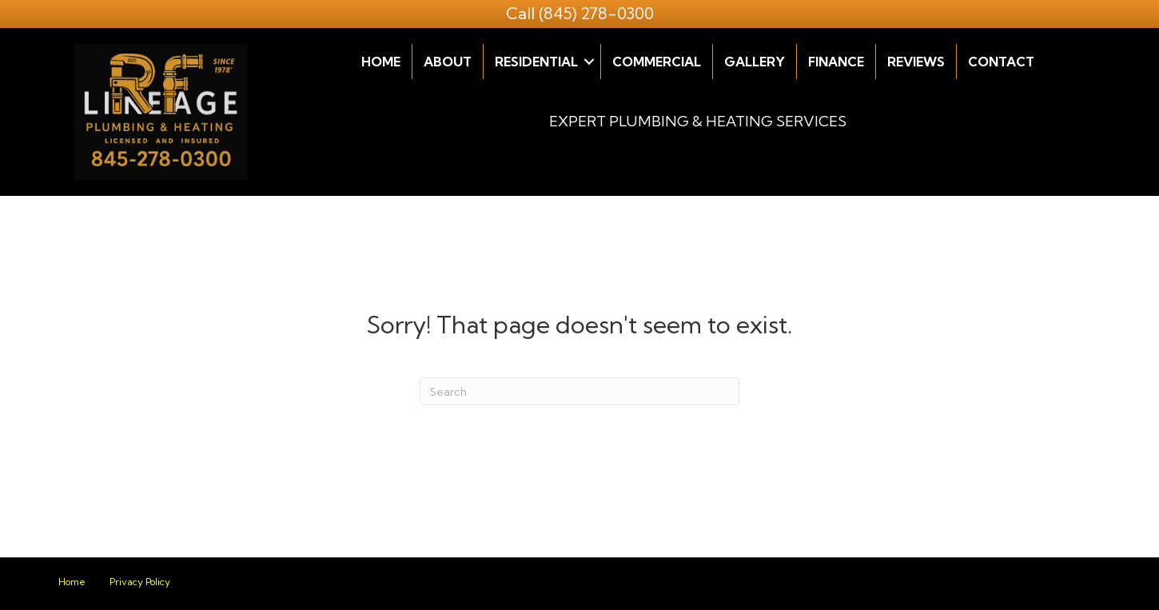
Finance (836, 62)
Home (380, 62)
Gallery (754, 62)
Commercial (656, 62)
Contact (1001, 62)
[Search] (579, 391)
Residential (536, 62)
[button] (589, 61)
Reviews (916, 62)
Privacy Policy (140, 582)
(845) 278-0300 (596, 13)
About (448, 62)
